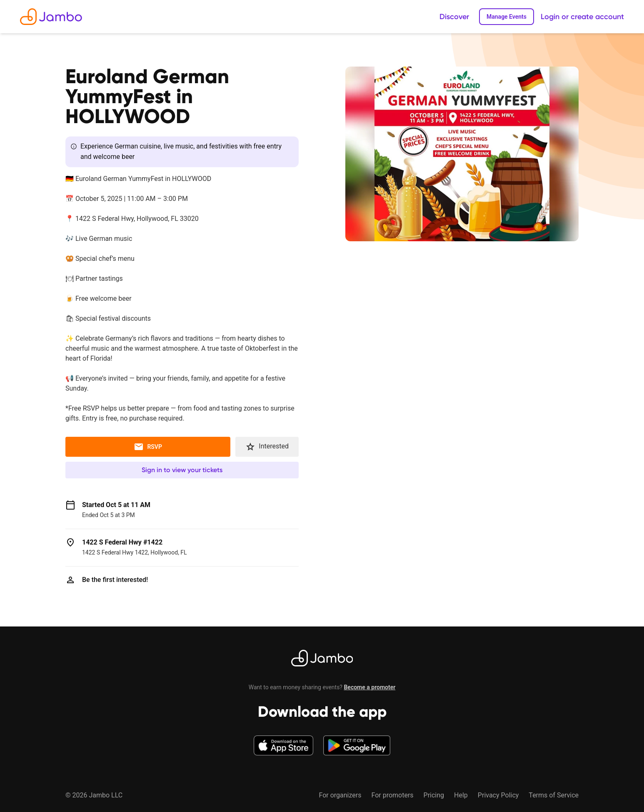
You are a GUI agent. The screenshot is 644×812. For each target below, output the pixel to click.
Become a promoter (369, 687)
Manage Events (507, 16)
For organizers (340, 795)
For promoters (392, 795)
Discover (454, 16)
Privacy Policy (498, 795)
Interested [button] (267, 447)
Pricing (434, 795)
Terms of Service (554, 795)
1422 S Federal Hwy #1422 (122, 542)
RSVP (148, 447)
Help (461, 795)
